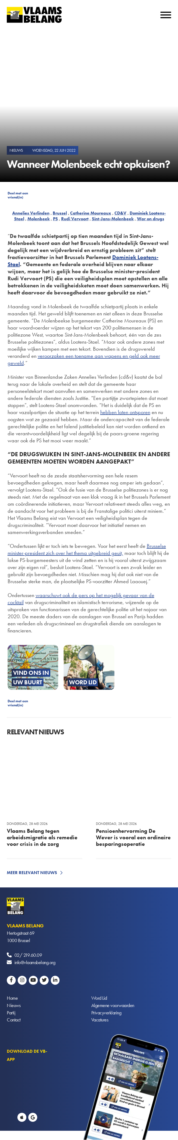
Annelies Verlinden (30, 213)
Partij (11, 1013)
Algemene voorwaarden (112, 1005)
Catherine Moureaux (90, 213)
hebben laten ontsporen (125, 412)
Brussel (60, 213)
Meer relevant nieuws (32, 872)
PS (55, 219)
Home (12, 998)
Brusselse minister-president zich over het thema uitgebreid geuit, (87, 549)
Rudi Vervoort (75, 219)
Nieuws (13, 1005)
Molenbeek (38, 219)
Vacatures (99, 1020)
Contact (14, 1020)
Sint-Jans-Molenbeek (113, 219)
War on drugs (150, 219)
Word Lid (99, 998)
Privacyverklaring (106, 1013)
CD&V (120, 213)
